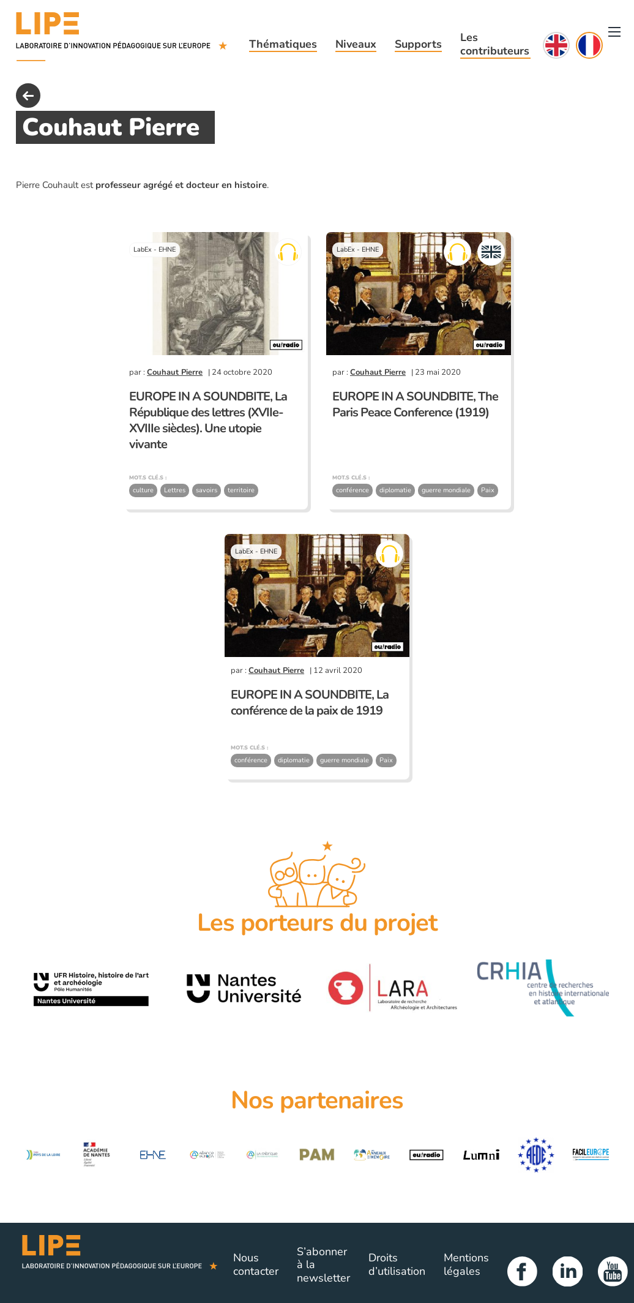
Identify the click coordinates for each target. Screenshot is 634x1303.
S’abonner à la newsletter (323, 1264)
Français (589, 45)
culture (143, 490)
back (28, 95)
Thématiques (283, 44)
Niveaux (355, 44)
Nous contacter (255, 1264)
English (556, 45)
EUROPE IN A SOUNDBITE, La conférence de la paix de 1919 (310, 702)
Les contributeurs (494, 44)
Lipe (120, 1265)
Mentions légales (466, 1264)
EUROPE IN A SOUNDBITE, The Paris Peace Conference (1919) (415, 404)
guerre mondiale (446, 490)
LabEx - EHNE (154, 249)
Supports (418, 44)
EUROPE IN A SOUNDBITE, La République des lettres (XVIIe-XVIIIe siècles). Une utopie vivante (208, 420)
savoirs (206, 490)
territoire (241, 490)
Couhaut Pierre (175, 372)
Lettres (174, 490)
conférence (352, 490)
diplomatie (395, 490)
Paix (487, 490)
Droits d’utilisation (396, 1264)
